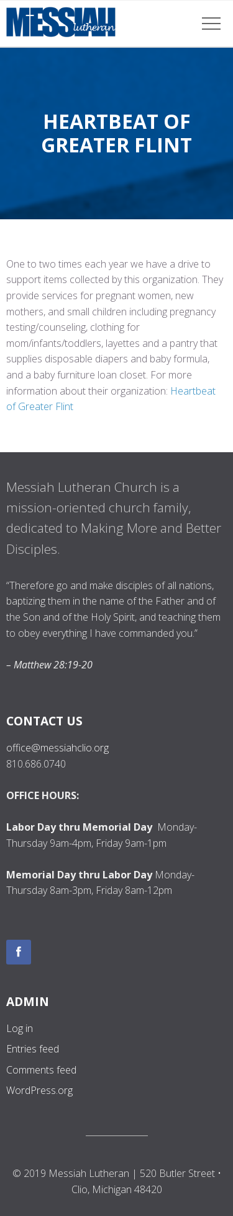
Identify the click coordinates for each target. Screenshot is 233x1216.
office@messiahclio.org (57, 748)
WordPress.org (39, 1090)
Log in (19, 1028)
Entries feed (32, 1049)
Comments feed (41, 1070)
